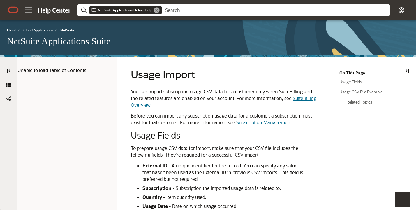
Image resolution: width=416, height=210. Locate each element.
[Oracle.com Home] (13, 10)
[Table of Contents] (8, 71)
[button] (28, 10)
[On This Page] (407, 71)
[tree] (374, 88)
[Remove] (157, 10)
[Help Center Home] (54, 10)
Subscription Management (264, 122)
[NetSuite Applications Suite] (8, 85)
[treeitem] (377, 81)
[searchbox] (275, 10)
